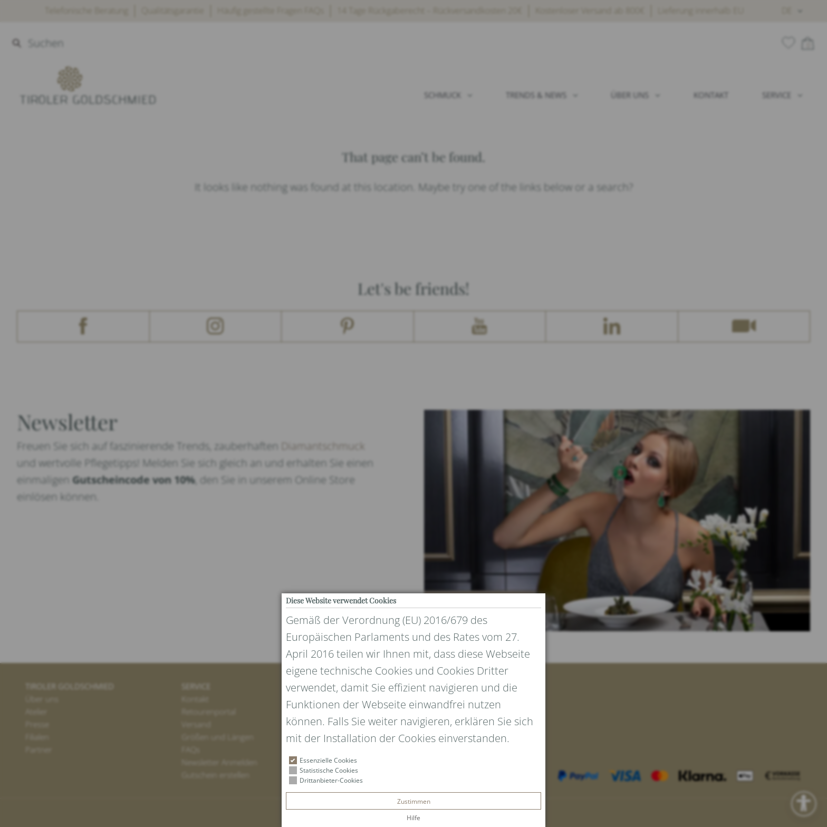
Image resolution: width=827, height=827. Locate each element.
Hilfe (413, 817)
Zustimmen (413, 801)
